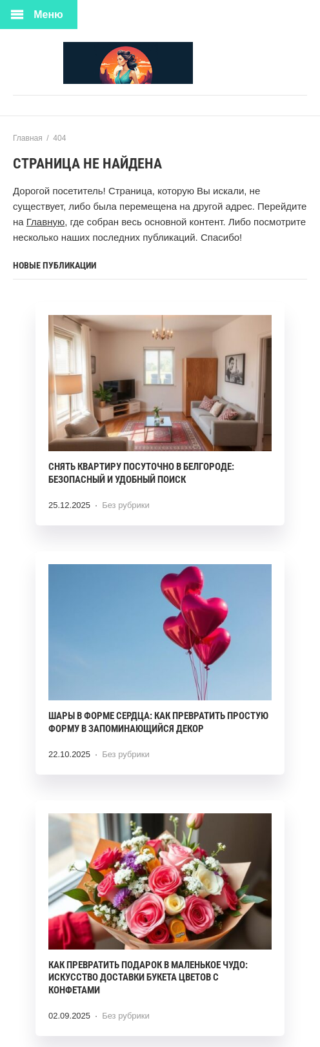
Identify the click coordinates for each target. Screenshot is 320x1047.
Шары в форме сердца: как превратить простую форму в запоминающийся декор (158, 722)
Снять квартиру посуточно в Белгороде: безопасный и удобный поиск (141, 473)
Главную (45, 221)
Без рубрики (126, 505)
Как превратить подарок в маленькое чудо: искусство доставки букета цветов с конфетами (148, 977)
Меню (48, 14)
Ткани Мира (160, 63)
